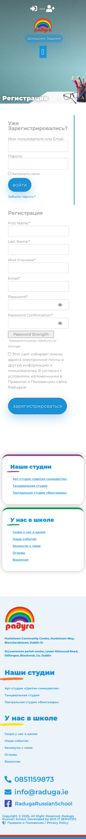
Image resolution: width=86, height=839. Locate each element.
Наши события (24, 539)
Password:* (18, 297)
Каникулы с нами (27, 546)
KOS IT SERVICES (63, 819)
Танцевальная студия (30, 486)
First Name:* (19, 223)
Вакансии (20, 559)
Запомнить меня (24, 174)
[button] (42, 52)
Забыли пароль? (22, 196)
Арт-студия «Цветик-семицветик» (40, 479)
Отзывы (19, 552)
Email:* (14, 278)
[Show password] (60, 304)
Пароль (15, 156)
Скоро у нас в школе (29, 532)
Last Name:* (19, 241)
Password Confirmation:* (30, 315)
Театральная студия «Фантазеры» (40, 492)
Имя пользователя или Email (35, 139)
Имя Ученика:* (22, 260)
